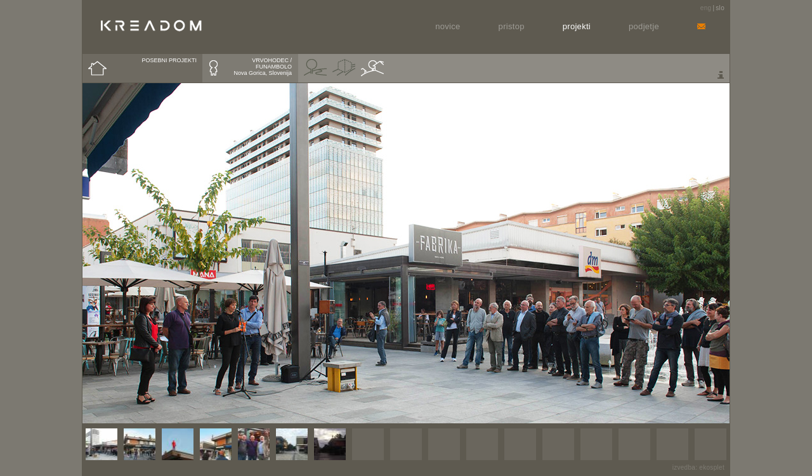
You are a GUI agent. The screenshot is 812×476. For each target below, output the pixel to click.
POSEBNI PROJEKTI (169, 60)
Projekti (577, 26)
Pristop (512, 26)
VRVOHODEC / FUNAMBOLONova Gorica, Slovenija (262, 66)
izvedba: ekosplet (698, 467)
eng (706, 7)
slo (720, 7)
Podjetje (644, 26)
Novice (447, 26)
